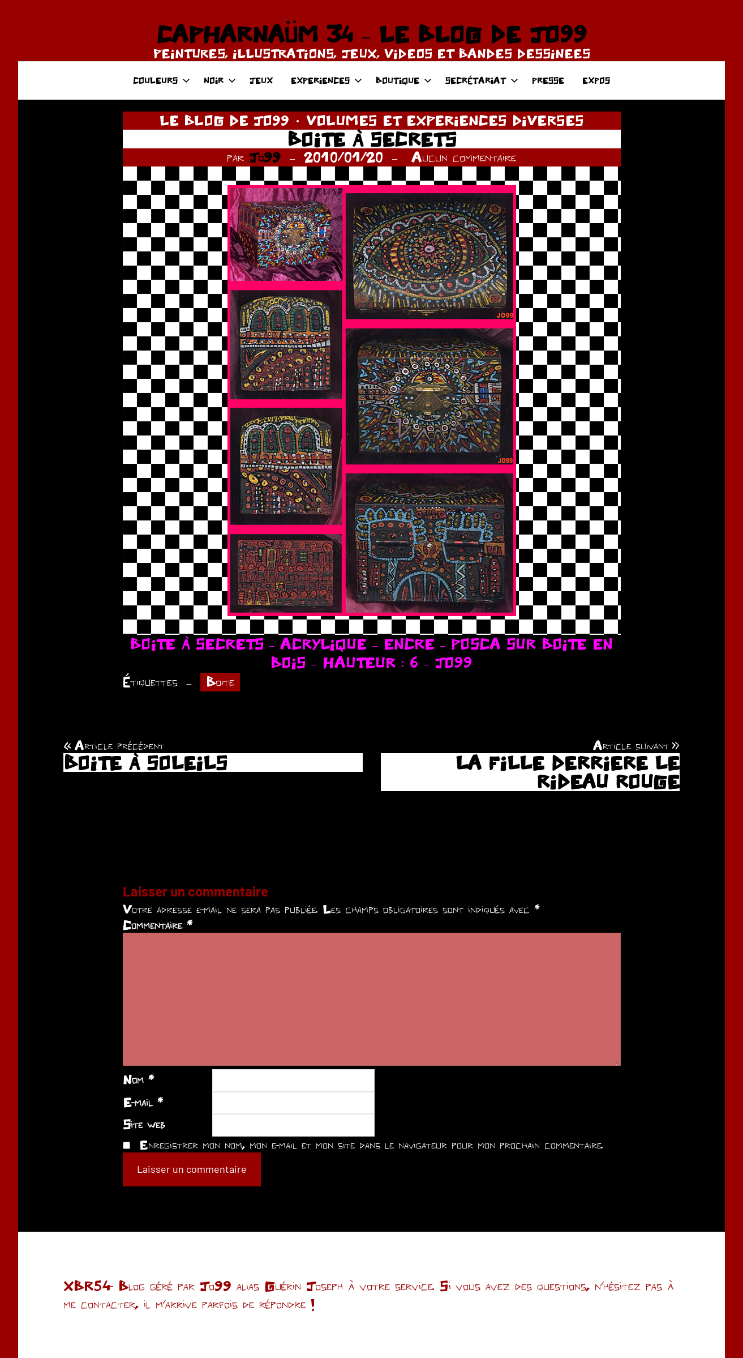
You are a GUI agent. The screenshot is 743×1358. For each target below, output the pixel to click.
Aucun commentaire (463, 157)
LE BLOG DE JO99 (224, 120)
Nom (138, 1079)
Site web (144, 1124)
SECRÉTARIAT (481, 80)
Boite (220, 681)
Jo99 (265, 157)
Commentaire (157, 925)
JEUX (261, 80)
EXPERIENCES (326, 80)
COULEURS (161, 80)
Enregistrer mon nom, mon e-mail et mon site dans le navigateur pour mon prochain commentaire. (371, 1144)
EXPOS (596, 80)
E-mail (143, 1102)
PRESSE (548, 80)
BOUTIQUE (404, 80)
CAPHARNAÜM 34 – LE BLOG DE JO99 (371, 34)
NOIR (220, 80)
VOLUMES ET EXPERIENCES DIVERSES (445, 120)
